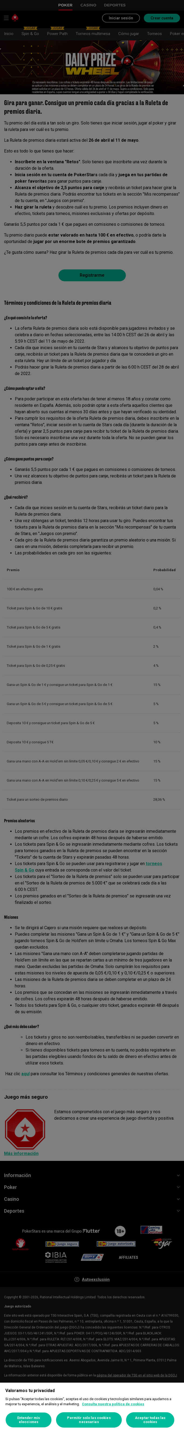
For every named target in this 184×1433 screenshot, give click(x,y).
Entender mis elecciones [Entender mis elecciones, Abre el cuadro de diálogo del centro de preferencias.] (28, 1420)
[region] (92, 1408)
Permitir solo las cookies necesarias (88, 1420)
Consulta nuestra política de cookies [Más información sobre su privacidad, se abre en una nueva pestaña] (113, 1404)
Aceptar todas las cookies (150, 1420)
